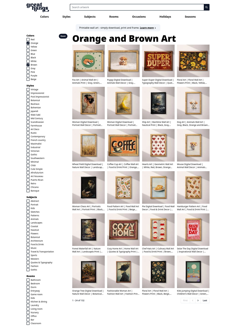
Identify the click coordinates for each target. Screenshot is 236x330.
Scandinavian (37, 122)
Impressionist (37, 93)
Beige (33, 79)
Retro (33, 183)
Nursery (35, 312)
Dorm (33, 287)
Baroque (35, 190)
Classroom (36, 323)
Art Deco (35, 129)
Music (33, 248)
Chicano (35, 187)
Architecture (37, 240)
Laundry (35, 305)
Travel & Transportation (42, 251)
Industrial (35, 147)
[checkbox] (28, 39)
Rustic (34, 132)
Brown (34, 64)
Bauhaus (35, 103)
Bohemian (36, 107)
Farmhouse (36, 125)
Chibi (33, 165)
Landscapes (36, 222)
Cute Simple (37, 169)
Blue (33, 53)
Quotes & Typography (41, 262)
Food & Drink (37, 244)
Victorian (35, 150)
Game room (36, 294)
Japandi (34, 111)
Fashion (34, 266)
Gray (33, 68)
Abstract (35, 201)
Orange (34, 43)
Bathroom (36, 279)
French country (38, 140)
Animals (35, 219)
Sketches (35, 211)
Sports (34, 255)
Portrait (34, 204)
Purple (34, 75)
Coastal (34, 226)
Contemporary (38, 136)
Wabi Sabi (35, 114)
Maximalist (36, 143)
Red (32, 39)
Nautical (35, 229)
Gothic (34, 154)
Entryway (35, 290)
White (33, 61)
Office (34, 316)
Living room (36, 308)
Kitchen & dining (39, 301)
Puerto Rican (37, 179)
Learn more (148, 27)
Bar (32, 319)
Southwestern (38, 158)
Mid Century (37, 118)
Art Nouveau (37, 176)
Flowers (34, 233)
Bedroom (35, 283)
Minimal (35, 161)
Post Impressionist (40, 96)
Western (35, 258)
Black (33, 57)
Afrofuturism (37, 172)
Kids (33, 208)
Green (34, 50)
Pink (33, 72)
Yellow (34, 46)
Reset (63, 36)
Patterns (35, 215)
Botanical (35, 100)
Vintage (34, 89)
